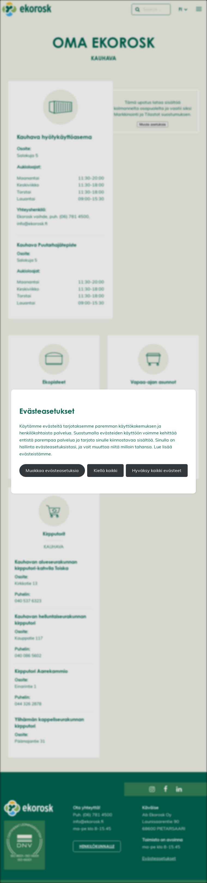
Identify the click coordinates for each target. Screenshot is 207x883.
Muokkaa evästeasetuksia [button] (52, 470)
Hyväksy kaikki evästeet (156, 470)
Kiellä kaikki (105, 470)
